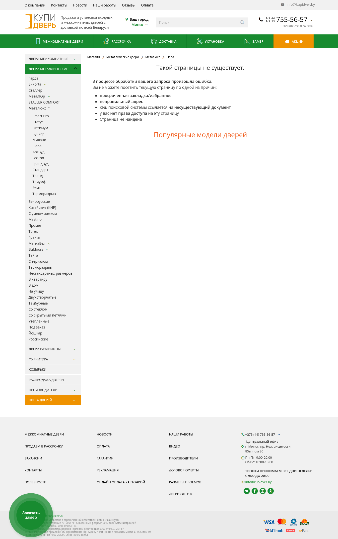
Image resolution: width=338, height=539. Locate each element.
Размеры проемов (185, 482)
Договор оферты (184, 470)
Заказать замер (31, 515)
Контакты (59, 5)
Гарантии (105, 458)
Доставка (164, 41)
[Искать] (242, 22)
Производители (183, 458)
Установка (210, 41)
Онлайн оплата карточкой (121, 482)
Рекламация (108, 470)
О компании (35, 5)
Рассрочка (117, 41)
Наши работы (104, 5)
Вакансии (33, 458)
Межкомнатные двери (58, 41)
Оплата (147, 5)
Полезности (36, 482)
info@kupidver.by (297, 4)
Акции (293, 41)
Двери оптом (181, 494)
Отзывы (128, 5)
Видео (174, 446)
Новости (80, 5)
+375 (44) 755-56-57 (263, 434)
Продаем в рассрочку (44, 446)
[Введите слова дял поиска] (196, 22)
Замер (253, 41)
